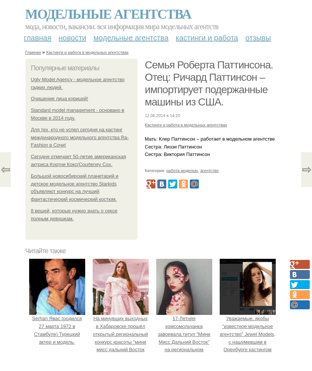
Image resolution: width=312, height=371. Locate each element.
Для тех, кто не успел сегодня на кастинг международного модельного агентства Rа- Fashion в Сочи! (80, 137)
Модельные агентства (108, 14)
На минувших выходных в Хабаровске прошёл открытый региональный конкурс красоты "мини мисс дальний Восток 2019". (121, 334)
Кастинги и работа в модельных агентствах (87, 52)
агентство (209, 170)
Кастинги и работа (207, 38)
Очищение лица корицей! (59, 98)
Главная (37, 38)
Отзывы (258, 38)
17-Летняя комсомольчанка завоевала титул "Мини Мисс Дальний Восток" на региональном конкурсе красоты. (184, 334)
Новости (72, 38)
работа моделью (182, 170)
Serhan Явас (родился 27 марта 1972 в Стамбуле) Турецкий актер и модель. (57, 326)
